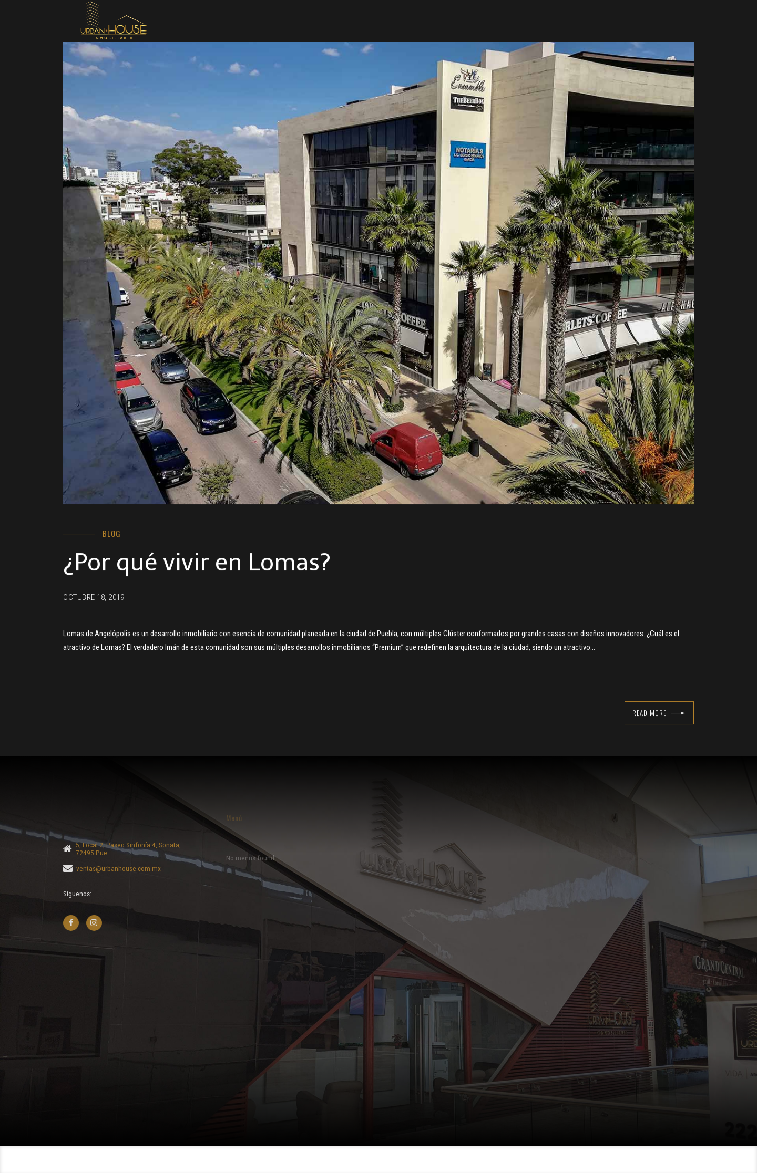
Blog (112, 533)
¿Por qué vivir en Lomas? (197, 562)
